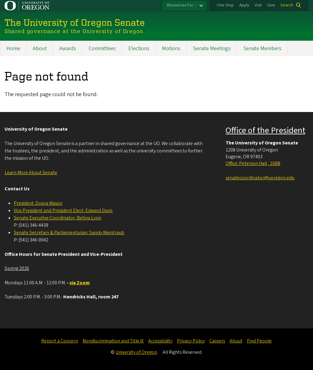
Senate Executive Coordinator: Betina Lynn (57, 218)
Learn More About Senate (31, 172)
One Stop (225, 5)
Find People (259, 341)
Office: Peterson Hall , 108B (253, 163)
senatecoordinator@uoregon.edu (260, 177)
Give (271, 5)
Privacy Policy (191, 341)
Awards (67, 48)
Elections (138, 48)
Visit (258, 5)
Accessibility (160, 341)
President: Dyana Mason (38, 203)
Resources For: (180, 5)
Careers (217, 341)
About (40, 48)
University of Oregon (136, 352)
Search (286, 5)
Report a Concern (59, 341)
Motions (171, 48)
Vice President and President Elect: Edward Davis (63, 210)
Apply (244, 5)
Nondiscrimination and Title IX (113, 341)
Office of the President (265, 130)
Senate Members (262, 48)
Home (13, 48)
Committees (102, 48)
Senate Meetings (212, 48)
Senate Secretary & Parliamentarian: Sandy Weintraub (69, 232)
